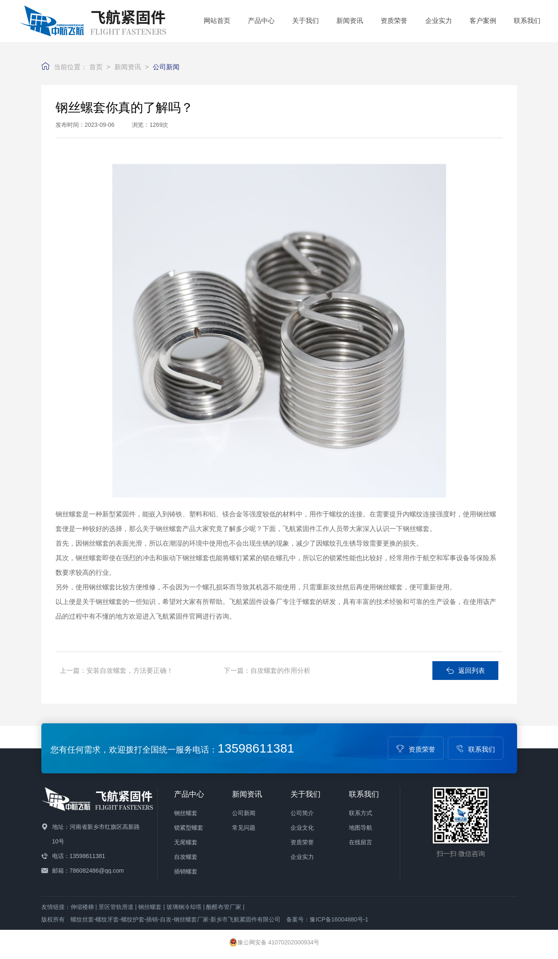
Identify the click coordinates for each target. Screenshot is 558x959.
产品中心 (261, 20)
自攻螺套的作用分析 (280, 670)
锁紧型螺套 (188, 827)
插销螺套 (185, 871)
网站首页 (217, 20)
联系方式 (360, 813)
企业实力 (438, 20)
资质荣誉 (394, 20)
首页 (96, 66)
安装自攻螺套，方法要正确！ (129, 670)
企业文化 (302, 827)
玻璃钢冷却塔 (184, 907)
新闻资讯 (349, 20)
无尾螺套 (185, 842)
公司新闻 (166, 66)
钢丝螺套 (185, 813)
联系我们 (527, 20)
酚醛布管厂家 (223, 907)
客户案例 (483, 20)
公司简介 (302, 813)
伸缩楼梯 (82, 907)
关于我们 (305, 20)
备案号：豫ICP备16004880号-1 (327, 919)
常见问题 (243, 827)
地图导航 (360, 827)
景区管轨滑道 (116, 907)
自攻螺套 (185, 856)
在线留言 (360, 842)
